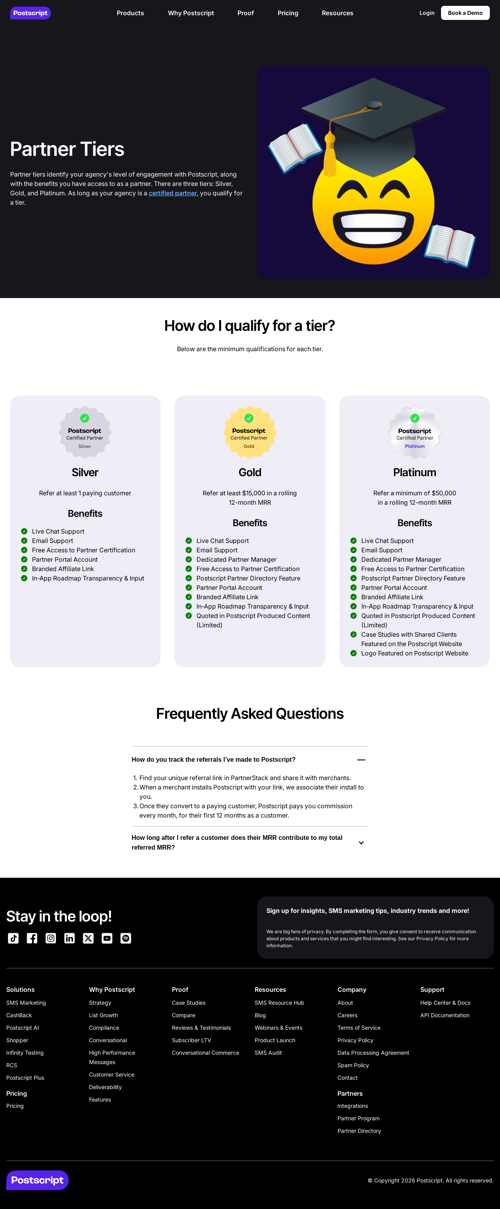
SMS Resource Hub (279, 1002)
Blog (260, 1015)
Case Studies (188, 1002)
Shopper (17, 1040)
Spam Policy (353, 1065)
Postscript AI (22, 1027)
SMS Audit (268, 1052)
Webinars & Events (278, 1027)
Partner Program (359, 1118)
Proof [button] (246, 13)
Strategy (100, 1002)
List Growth (103, 1015)
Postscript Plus (25, 1077)
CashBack (19, 1015)
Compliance (104, 1027)
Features (100, 1099)
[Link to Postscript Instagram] (51, 939)
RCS (11, 1065)
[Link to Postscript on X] (88, 939)
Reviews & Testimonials (201, 1027)
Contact (348, 1077)
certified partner (173, 193)
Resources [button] (338, 13)
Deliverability (105, 1087)
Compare (183, 1015)
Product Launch (275, 1040)
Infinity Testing (25, 1052)
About (345, 1002)
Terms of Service (359, 1027)
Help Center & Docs (445, 1002)
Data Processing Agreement (373, 1052)
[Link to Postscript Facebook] (32, 939)
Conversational (108, 1040)
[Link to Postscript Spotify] (126, 939)
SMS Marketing (26, 1002)
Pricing (15, 1105)
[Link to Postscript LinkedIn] (69, 939)
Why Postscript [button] (191, 13)
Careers (347, 1015)
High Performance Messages (112, 1057)
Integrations (353, 1105)
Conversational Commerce (205, 1052)
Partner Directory (359, 1130)
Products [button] (130, 13)
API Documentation (445, 1015)
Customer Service (111, 1074)
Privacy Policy (355, 1040)
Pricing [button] (288, 13)
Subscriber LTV (191, 1040)
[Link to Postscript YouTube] (107, 939)
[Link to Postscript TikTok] (13, 939)
